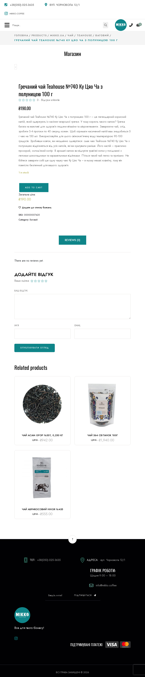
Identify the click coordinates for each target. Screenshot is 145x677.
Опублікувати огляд (34, 344)
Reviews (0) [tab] (72, 237)
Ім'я (16, 322)
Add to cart (34, 184)
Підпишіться (85, 592)
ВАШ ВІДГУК (21, 287)
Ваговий (34, 216)
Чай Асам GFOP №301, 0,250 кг (42, 432)
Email (78, 322)
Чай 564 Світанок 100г (102, 432)
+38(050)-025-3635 (19, 5)
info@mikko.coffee (106, 582)
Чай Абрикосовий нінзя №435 (42, 506)
